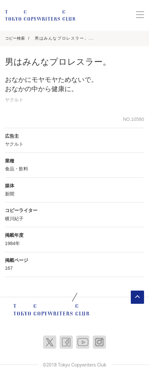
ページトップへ (137, 297)
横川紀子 (14, 218)
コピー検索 (15, 38)
